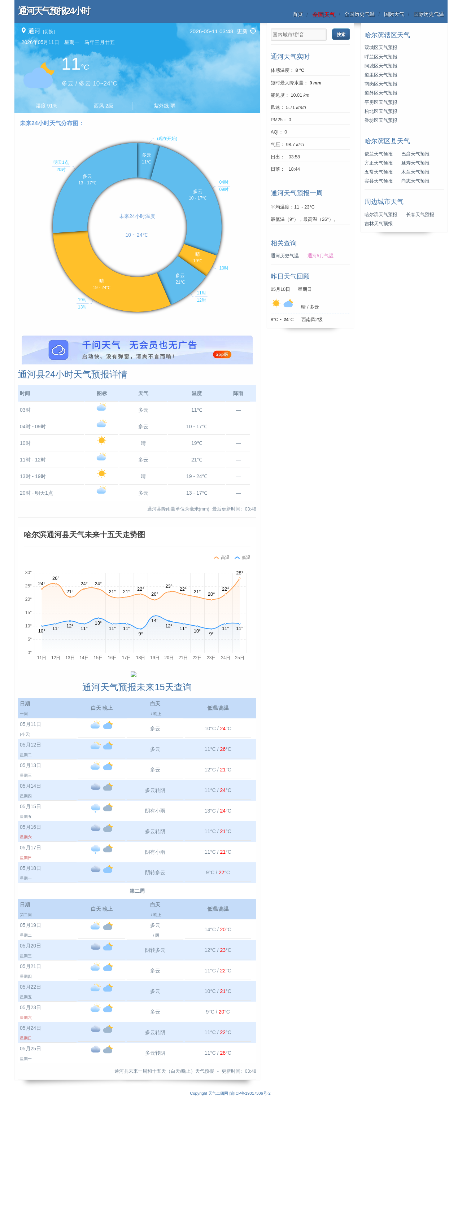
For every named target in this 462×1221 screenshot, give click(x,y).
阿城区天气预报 (381, 66)
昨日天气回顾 (290, 276)
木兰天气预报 (415, 172)
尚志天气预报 (415, 181)
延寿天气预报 (415, 163)
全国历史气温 (359, 14)
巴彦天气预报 (415, 154)
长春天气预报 (420, 214)
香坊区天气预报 (381, 120)
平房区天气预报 (381, 102)
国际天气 (394, 14)
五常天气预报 (379, 172)
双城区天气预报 (381, 47)
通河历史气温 (285, 255)
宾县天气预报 (379, 181)
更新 (242, 31)
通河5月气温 (321, 255)
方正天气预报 (379, 163)
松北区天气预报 (381, 111)
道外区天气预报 (381, 93)
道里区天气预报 (381, 75)
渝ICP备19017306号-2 (250, 1217)
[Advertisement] (137, 386)
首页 (298, 14)
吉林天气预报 (379, 223)
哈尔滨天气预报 (381, 214)
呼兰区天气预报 (381, 57)
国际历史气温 (429, 14)
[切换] (49, 31)
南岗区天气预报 (381, 84)
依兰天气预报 (379, 154)
